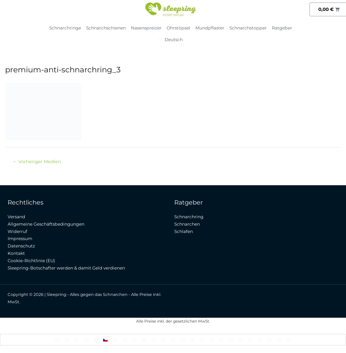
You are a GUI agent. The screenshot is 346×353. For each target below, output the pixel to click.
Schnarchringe (65, 27)
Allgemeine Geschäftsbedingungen (46, 224)
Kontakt (16, 253)
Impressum (20, 238)
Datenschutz (21, 245)
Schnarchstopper (248, 27)
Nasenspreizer (146, 27)
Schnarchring (188, 216)
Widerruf (17, 231)
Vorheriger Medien (36, 161)
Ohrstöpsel (178, 27)
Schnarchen (187, 224)
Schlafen (183, 231)
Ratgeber (282, 27)
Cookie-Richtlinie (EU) (31, 260)
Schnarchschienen (106, 27)
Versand (16, 216)
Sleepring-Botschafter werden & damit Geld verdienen (66, 268)
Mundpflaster (209, 27)
